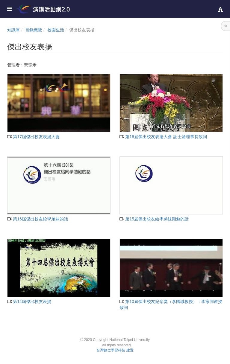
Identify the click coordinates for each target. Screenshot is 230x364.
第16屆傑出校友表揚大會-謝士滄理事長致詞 (163, 136)
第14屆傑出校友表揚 (29, 301)
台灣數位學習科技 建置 (114, 350)
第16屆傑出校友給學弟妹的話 (37, 219)
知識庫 (13, 30)
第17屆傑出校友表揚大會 (33, 136)
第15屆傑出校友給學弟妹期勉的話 (154, 219)
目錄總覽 (33, 30)
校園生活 (55, 30)
